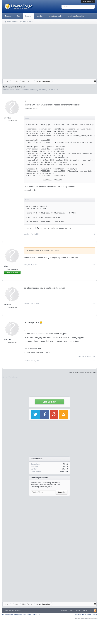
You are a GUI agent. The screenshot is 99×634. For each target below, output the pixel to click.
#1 (94, 234)
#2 (94, 265)
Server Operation (21, 90)
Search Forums (12, 22)
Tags (18, 16)
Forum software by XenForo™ (21, 614)
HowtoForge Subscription (76, 16)
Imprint (78, 610)
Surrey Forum (92, 618)
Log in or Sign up (87, 1)
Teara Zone (64, 471)
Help (71, 610)
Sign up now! (49, 402)
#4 (94, 361)
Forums (28, 16)
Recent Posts (28, 22)
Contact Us (63, 610)
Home (85, 610)
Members (40, 16)
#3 (94, 303)
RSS (95, 610)
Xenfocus (17, 610)
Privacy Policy (92, 614)
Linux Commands (55, 16)
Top (90, 610)
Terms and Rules (80, 614)
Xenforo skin (8, 610)
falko (6, 266)
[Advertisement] (25, 51)
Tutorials (8, 16)
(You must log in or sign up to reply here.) (83, 372)
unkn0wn (42, 90)
